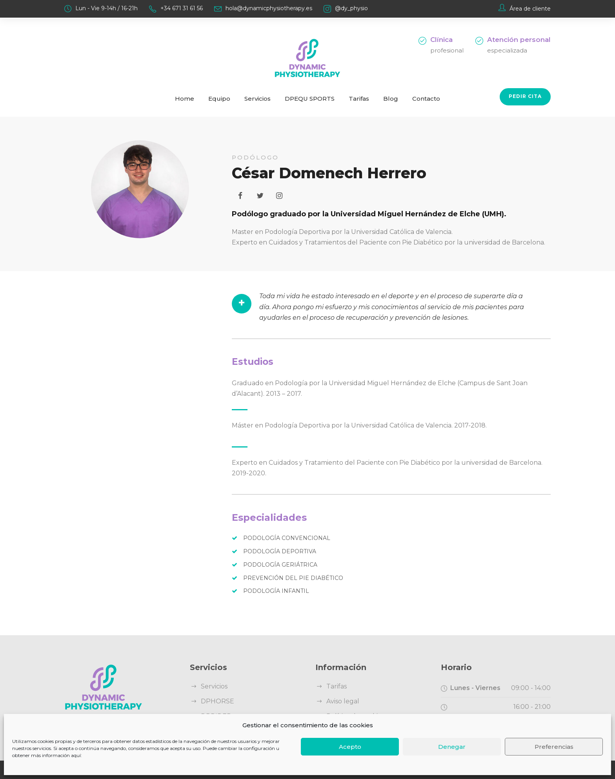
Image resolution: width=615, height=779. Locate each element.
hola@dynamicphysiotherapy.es (269, 8)
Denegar (452, 746)
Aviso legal (342, 701)
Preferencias (554, 746)
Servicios (257, 98)
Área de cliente (530, 8)
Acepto (350, 746)
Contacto (426, 98)
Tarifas (359, 98)
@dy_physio (351, 8)
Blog (390, 98)
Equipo (219, 98)
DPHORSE (217, 701)
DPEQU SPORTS (310, 98)
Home (184, 98)
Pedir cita (525, 96)
